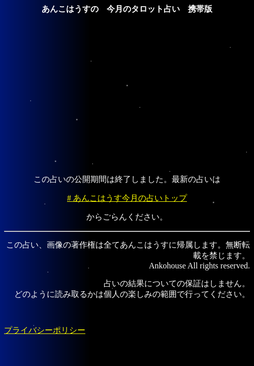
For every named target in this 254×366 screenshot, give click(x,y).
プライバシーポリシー (44, 330)
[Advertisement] (129, 95)
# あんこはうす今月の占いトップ (127, 198)
